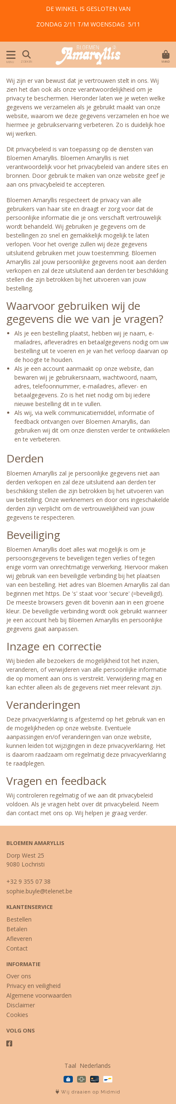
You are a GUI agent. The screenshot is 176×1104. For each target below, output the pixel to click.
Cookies (17, 1015)
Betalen (16, 929)
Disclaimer (20, 1005)
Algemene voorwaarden (39, 995)
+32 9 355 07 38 (28, 881)
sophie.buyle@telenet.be (39, 891)
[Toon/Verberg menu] (9, 54)
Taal (70, 1066)
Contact (17, 948)
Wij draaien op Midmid (88, 1092)
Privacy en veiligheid (33, 986)
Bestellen (19, 919)
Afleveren (19, 939)
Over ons (18, 976)
